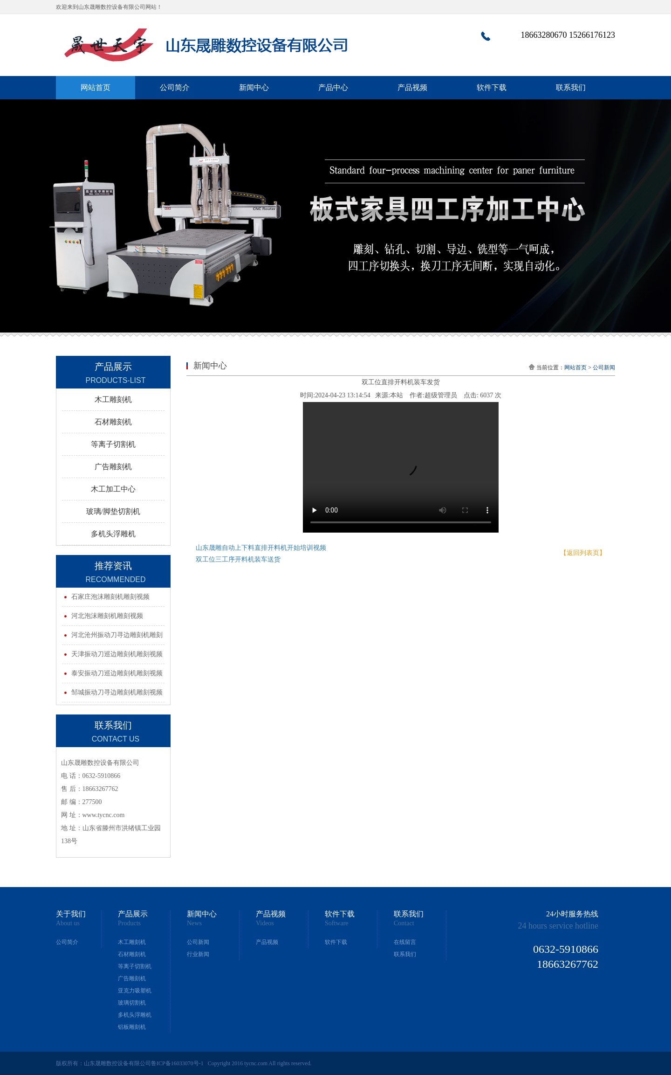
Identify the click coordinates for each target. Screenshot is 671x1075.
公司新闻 (604, 367)
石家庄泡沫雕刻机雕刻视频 (110, 596)
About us (68, 923)
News (194, 923)
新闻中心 (254, 87)
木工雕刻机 (132, 942)
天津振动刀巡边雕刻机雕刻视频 (117, 654)
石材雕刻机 (132, 954)
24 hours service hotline (558, 925)
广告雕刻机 (132, 978)
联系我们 (571, 87)
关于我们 (71, 914)
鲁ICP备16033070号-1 (177, 1063)
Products (129, 923)
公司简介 (175, 87)
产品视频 (412, 87)
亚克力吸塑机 (134, 990)
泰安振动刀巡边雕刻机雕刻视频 (117, 673)
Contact (404, 923)
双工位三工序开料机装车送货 (238, 559)
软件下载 (492, 87)
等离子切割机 (134, 966)
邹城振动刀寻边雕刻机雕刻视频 (117, 692)
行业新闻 (198, 954)
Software (337, 923)
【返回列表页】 (583, 552)
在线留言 (405, 942)
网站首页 (95, 87)
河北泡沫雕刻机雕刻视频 (107, 615)
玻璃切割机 (132, 1002)
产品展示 (133, 914)
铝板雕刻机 (132, 1027)
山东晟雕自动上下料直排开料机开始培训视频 (261, 547)
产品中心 (333, 87)
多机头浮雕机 (134, 1015)
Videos (265, 923)
